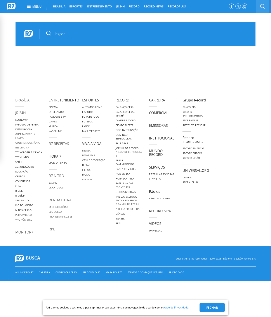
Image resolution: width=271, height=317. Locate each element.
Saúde (19, 162)
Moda (86, 174)
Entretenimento (64, 100)
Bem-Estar (88, 155)
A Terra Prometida (127, 209)
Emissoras (158, 125)
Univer (186, 177)
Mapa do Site (114, 272)
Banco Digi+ (190, 107)
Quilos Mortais (126, 191)
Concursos (22, 181)
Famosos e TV (57, 116)
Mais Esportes (91, 131)
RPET (53, 229)
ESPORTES (76, 6)
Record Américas (193, 148)
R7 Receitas (59, 143)
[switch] (262, 6)
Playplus (155, 179)
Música (53, 126)
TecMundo (22, 157)
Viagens (87, 179)
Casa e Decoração (93, 160)
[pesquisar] (144, 34)
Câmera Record (126, 120)
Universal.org (195, 170)
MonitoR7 (24, 232)
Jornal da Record (127, 148)
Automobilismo (92, 107)
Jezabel (120, 218)
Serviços (157, 167)
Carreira (157, 100)
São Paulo (22, 200)
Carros (20, 176)
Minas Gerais (23, 210)
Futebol (87, 121)
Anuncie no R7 (24, 272)
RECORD (134, 6)
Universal (155, 230)
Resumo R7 (22, 147)
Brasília (22, 100)
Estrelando (56, 111)
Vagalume (55, 131)
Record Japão (191, 158)
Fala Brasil (123, 143)
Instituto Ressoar (194, 125)
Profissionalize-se (60, 216)
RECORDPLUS (177, 6)
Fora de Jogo (90, 116)
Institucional (161, 138)
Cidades (20, 186)
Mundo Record (156, 152)
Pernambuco (23, 214)
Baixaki (53, 182)
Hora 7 (55, 156)
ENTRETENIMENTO (99, 6)
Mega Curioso (58, 163)
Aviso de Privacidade (175, 307)
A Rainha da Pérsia (127, 204)
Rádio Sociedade (159, 198)
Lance (86, 126)
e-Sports (87, 111)
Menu (34, 6)
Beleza (86, 150)
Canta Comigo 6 (126, 169)
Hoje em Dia (123, 173)
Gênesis (120, 213)
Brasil (19, 190)
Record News (161, 211)
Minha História (58, 207)
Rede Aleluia (190, 182)
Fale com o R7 (91, 272)
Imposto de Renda (26, 124)
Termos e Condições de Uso (145, 272)
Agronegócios (24, 166)
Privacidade (176, 272)
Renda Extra (60, 200)
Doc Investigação (127, 130)
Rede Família (190, 120)
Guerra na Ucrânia (27, 142)
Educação (21, 171)
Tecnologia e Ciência (28, 152)
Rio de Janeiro (24, 205)
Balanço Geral (125, 107)
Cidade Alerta (124, 125)
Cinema (53, 107)
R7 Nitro (56, 175)
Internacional (24, 129)
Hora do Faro (125, 178)
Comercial (158, 112)
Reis (118, 223)
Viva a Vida (91, 143)
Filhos (86, 169)
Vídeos (155, 223)
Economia (21, 119)
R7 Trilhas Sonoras (161, 174)
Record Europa (192, 153)
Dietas (86, 165)
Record (122, 100)
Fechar (212, 307)
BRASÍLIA (59, 6)
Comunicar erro (66, 272)
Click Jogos (56, 187)
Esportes (90, 100)
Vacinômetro (24, 219)
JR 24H (120, 6)
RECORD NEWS (153, 6)
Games (53, 121)
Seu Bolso (55, 211)
